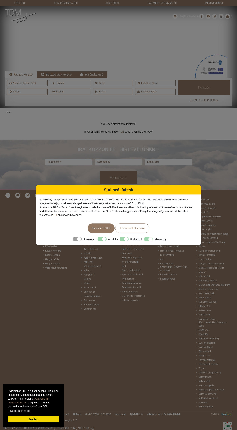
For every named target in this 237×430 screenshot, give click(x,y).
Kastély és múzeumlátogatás (213, 227)
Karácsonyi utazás (93, 251)
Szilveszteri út (206, 340)
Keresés (204, 81)
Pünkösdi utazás (92, 289)
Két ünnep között (92, 260)
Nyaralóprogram (130, 255)
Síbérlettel (204, 323)
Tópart (202, 362)
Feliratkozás (118, 171)
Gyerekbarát (166, 257)
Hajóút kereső (94, 68)
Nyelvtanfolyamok (208, 295)
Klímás (202, 240)
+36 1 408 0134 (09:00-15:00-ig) (76, 421)
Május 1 (202, 265)
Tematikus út (128, 272)
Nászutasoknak (206, 287)
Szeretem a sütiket (101, 228)
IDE (122, 125)
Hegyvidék (204, 193)
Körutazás (127, 247)
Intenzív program (207, 218)
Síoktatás (203, 328)
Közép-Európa (52, 248)
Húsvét (87, 247)
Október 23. (89, 285)
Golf (162, 253)
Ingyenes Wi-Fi (206, 214)
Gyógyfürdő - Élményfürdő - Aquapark (174, 262)
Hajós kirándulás (168, 268)
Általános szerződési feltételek (163, 408)
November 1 (205, 291)
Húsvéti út (204, 206)
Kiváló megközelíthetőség (212, 236)
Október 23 (204, 300)
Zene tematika (206, 400)
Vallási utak (204, 375)
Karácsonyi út (205, 223)
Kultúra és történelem (210, 244)
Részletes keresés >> (204, 93)
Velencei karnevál (207, 387)
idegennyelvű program (210, 210)
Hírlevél (77, 408)
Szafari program (207, 336)
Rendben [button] (33, 419)
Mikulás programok (208, 283)
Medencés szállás (208, 274)
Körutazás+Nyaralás (132, 251)
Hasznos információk (162, 3)
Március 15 (204, 270)
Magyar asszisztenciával (211, 257)
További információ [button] (19, 410)
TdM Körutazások (66, 3)
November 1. (90, 281)
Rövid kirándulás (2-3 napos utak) (213, 318)
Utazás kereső (23, 68)
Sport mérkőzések (131, 264)
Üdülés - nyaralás (130, 293)
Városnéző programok (133, 289)
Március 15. (89, 268)
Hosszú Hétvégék (207, 201)
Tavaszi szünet (91, 298)
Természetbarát (207, 353)
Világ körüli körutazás (56, 261)
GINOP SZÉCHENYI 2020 (98, 408)
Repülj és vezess (207, 312)
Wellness (203, 396)
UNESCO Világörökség (210, 366)
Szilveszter (89, 294)
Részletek (118, 46)
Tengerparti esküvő (132, 276)
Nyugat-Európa (53, 257)
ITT (55, 215)
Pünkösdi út (204, 308)
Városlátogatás (130, 285)
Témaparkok (205, 345)
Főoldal (20, 3)
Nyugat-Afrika (52, 253)
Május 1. (88, 264)
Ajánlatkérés (136, 408)
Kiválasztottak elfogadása (132, 228)
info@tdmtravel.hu (185, 10)
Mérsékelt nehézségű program (214, 278)
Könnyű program (207, 248)
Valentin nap (90, 302)
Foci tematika (167, 248)
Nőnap (87, 277)
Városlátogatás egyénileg (211, 383)
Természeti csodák (131, 281)
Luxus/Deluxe (205, 253)
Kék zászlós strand (208, 231)
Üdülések (112, 3)
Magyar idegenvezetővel (211, 261)
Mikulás (87, 272)
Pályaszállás (205, 304)
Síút (124, 259)
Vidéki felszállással (208, 392)
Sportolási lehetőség (209, 332)
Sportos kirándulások (132, 268)
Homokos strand (207, 197)
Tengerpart (204, 349)
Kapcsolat (120, 408)
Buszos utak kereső (59, 68)
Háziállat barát (167, 272)
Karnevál (88, 255)
